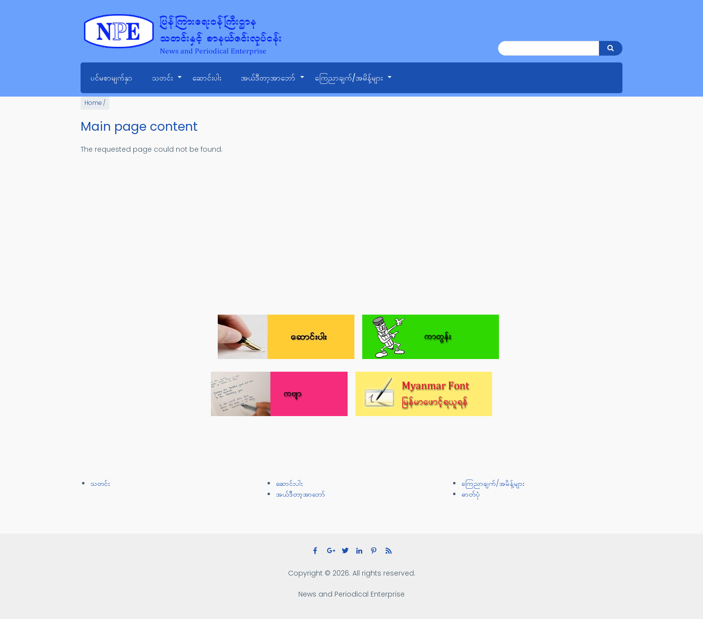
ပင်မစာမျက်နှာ (111, 78)
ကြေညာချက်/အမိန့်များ (354, 83)
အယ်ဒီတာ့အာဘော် (273, 83)
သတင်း (167, 83)
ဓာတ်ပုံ (470, 494)
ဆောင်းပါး (206, 78)
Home (93, 103)
